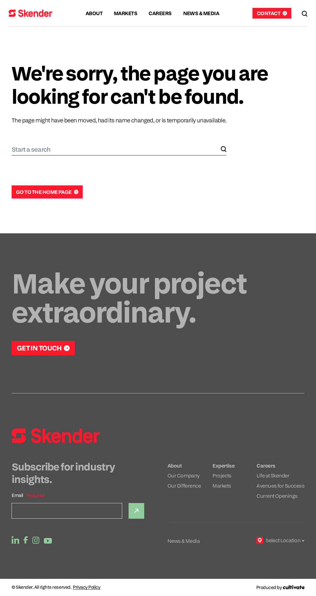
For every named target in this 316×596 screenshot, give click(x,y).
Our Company (183, 475)
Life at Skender (273, 475)
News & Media (183, 541)
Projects (222, 475)
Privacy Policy (86, 587)
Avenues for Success (280, 486)
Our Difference (184, 486)
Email (17, 495)
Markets (221, 486)
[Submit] (136, 511)
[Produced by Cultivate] (280, 587)
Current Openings (277, 496)
